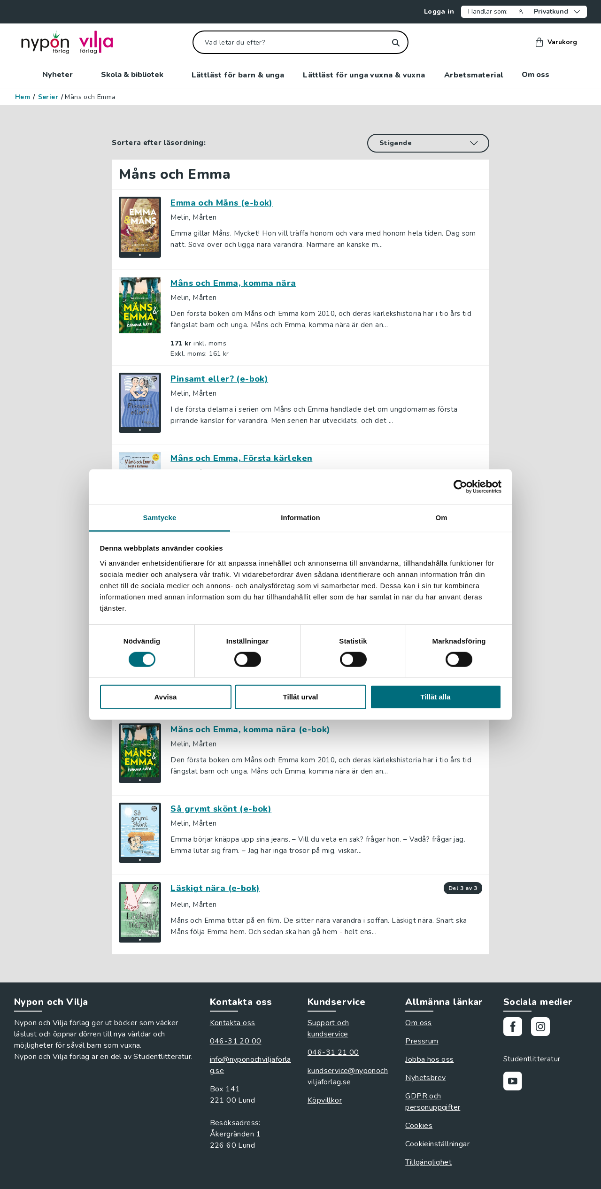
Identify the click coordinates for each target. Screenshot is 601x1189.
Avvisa (165, 697)
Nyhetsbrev (425, 1078)
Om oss (540, 74)
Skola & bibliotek (137, 74)
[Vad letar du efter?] (300, 42)
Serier (48, 97)
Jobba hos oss (429, 1059)
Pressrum (421, 1041)
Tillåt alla (436, 697)
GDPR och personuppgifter (432, 1101)
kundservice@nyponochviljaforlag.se (348, 1076)
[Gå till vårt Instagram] (544, 1028)
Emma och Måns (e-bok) (221, 202)
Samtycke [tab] (160, 517)
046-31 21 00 (333, 1052)
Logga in (435, 11)
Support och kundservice (328, 1028)
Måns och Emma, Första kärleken (241, 458)
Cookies (418, 1125)
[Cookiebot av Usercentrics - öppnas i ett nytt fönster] (460, 487)
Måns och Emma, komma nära (233, 283)
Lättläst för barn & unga (238, 75)
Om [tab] (441, 517)
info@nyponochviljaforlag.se (250, 1065)
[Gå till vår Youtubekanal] (516, 1083)
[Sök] (395, 42)
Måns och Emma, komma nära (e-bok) (250, 729)
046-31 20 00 (236, 1041)
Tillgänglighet (428, 1162)
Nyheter (62, 74)
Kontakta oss (232, 1023)
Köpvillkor (325, 1100)
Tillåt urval (300, 697)
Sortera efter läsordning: (159, 142)
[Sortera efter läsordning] (428, 143)
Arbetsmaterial (473, 75)
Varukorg (556, 42)
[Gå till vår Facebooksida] (516, 1028)
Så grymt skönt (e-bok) (220, 808)
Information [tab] (300, 517)
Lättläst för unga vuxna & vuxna (364, 75)
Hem (22, 97)
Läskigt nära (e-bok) (215, 888)
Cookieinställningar (437, 1144)
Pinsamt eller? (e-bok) (219, 378)
